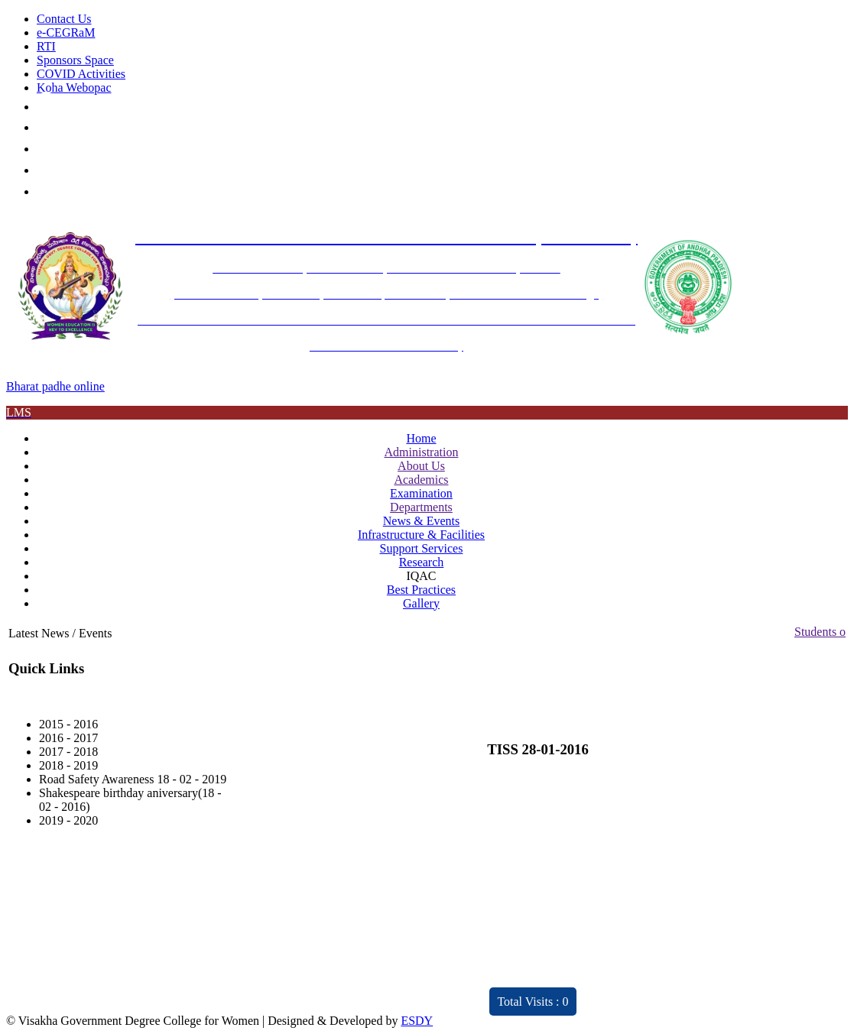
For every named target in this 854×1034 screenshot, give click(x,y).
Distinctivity (185, 992)
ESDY (417, 1020)
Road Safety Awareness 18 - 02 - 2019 (132, 779)
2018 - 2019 (68, 765)
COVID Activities (81, 73)
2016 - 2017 (68, 737)
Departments (421, 507)
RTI (46, 46)
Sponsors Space (75, 59)
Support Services (421, 548)
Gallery (421, 603)
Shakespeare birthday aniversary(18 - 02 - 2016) (130, 799)
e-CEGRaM (66, 32)
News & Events (421, 520)
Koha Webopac (74, 87)
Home (421, 438)
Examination (421, 493)
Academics (421, 479)
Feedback (361, 937)
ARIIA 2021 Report (386, 992)
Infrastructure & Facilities (421, 534)
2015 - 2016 (68, 724)
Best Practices (421, 589)
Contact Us (64, 18)
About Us (421, 465)
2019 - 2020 (68, 820)
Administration (422, 452)
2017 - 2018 (68, 751)
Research (421, 562)
